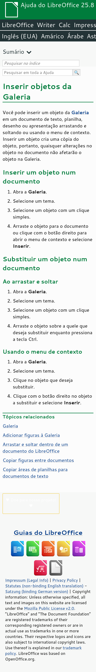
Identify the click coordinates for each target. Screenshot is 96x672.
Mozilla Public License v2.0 (49, 608)
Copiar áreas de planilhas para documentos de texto (35, 472)
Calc (64, 24)
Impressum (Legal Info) (26, 580)
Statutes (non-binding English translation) (44, 586)
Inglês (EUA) (20, 36)
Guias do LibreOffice (48, 532)
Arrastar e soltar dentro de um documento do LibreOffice (35, 447)
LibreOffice (18, 24)
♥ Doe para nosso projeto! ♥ (31, 502)
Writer (46, 24)
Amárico (52, 36)
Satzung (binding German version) (36, 591)
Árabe (75, 36)
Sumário (13, 52)
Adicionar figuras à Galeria (31, 435)
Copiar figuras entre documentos (38, 460)
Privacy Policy (65, 580)
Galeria (10, 425)
